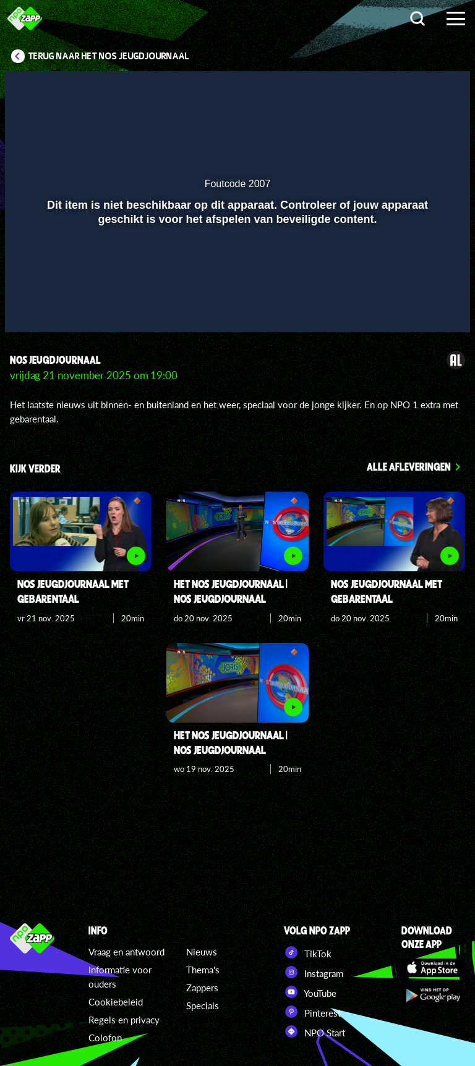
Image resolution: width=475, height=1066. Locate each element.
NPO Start (314, 1031)
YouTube (310, 991)
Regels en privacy (124, 1019)
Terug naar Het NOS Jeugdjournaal (108, 56)
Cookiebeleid (115, 1001)
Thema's (203, 969)
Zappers (202, 987)
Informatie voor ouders (120, 976)
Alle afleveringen (409, 466)
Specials (202, 1005)
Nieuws (201, 951)
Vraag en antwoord (126, 951)
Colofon (105, 1037)
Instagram (313, 972)
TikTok (308, 952)
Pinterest (312, 1011)
